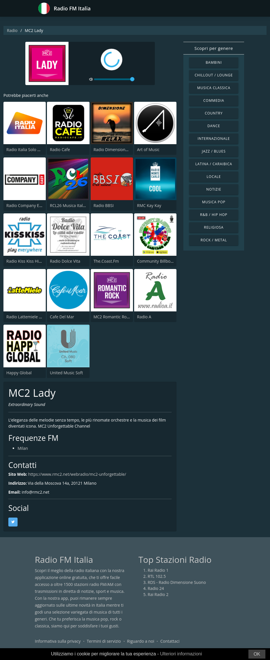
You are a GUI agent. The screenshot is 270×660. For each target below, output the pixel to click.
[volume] (114, 79)
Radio (12, 30)
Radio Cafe (60, 149)
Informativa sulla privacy (58, 641)
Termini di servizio (104, 641)
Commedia (213, 100)
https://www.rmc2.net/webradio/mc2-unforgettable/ (77, 474)
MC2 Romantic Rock (112, 316)
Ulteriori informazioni (181, 653)
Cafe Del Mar (62, 316)
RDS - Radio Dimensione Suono (177, 582)
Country (214, 113)
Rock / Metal (214, 240)
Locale (214, 176)
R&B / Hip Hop (213, 214)
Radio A (144, 316)
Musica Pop (213, 202)
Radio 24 (156, 588)
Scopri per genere (214, 48)
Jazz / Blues (214, 151)
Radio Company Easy (25, 205)
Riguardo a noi (140, 641)
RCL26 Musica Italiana (70, 205)
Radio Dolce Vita (65, 261)
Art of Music (148, 149)
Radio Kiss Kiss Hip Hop (28, 261)
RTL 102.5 (157, 576)
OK (257, 654)
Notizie (213, 189)
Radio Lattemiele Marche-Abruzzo (38, 316)
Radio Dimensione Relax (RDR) (122, 149)
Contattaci (170, 641)
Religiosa (214, 227)
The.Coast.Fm (106, 261)
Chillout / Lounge (214, 75)
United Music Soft (66, 372)
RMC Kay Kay (149, 205)
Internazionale (213, 138)
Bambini (214, 62)
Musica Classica (213, 87)
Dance (213, 125)
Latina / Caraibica (213, 163)
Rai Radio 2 (158, 594)
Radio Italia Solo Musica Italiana (35, 149)
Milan (23, 448)
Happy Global (19, 372)
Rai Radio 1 (158, 570)
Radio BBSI (104, 205)
